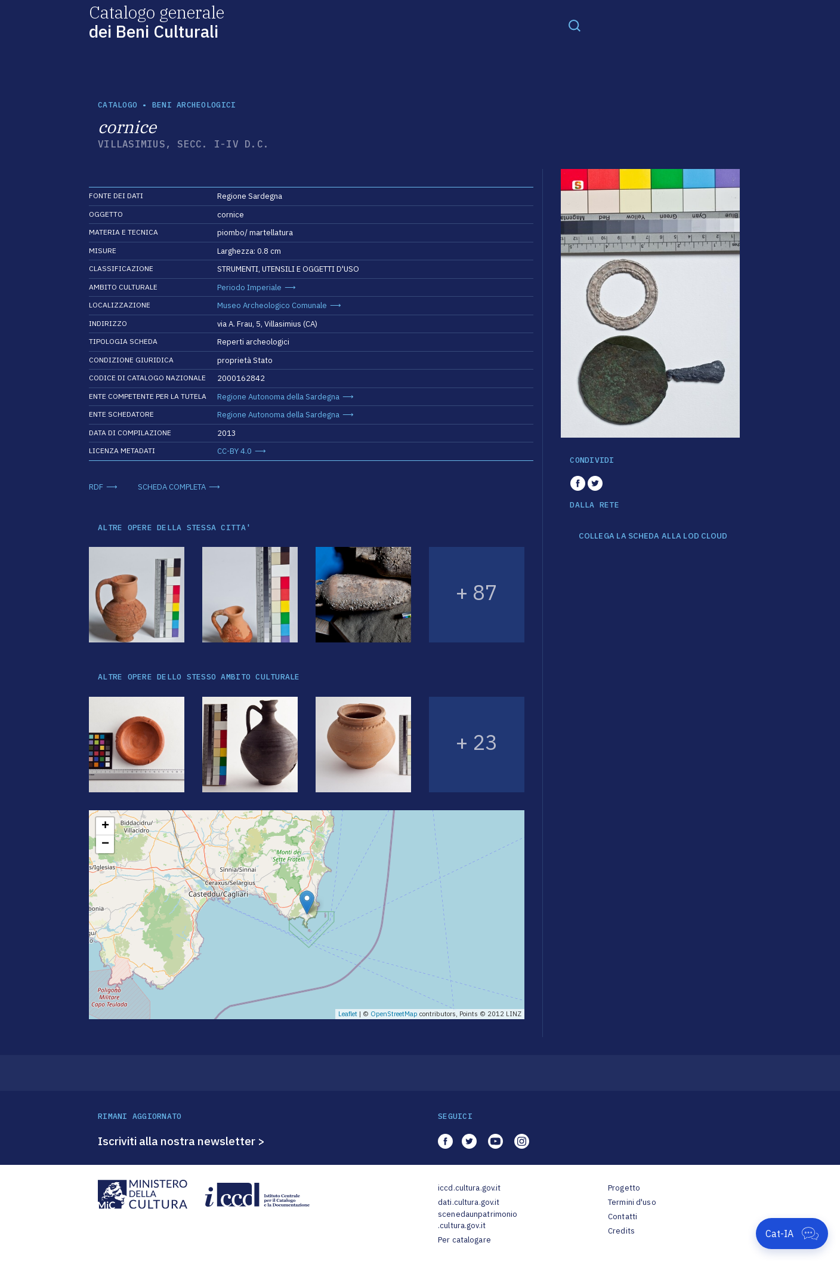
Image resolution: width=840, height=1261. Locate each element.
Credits (621, 1231)
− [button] (105, 844)
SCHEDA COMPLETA (172, 487)
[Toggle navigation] (574, 25)
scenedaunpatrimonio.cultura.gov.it (477, 1220)
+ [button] (105, 826)
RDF (96, 487)
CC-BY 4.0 (234, 451)
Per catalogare (464, 1240)
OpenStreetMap (394, 1014)
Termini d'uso (632, 1202)
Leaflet (347, 1014)
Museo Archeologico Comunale (272, 305)
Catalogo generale (156, 21)
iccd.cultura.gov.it (469, 1188)
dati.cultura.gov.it (468, 1202)
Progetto (624, 1188)
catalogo (117, 105)
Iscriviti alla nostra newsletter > (181, 1141)
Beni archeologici (194, 105)
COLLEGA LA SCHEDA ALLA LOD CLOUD (653, 536)
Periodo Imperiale (249, 287)
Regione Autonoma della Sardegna (278, 397)
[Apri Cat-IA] (792, 1233)
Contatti (622, 1216)
